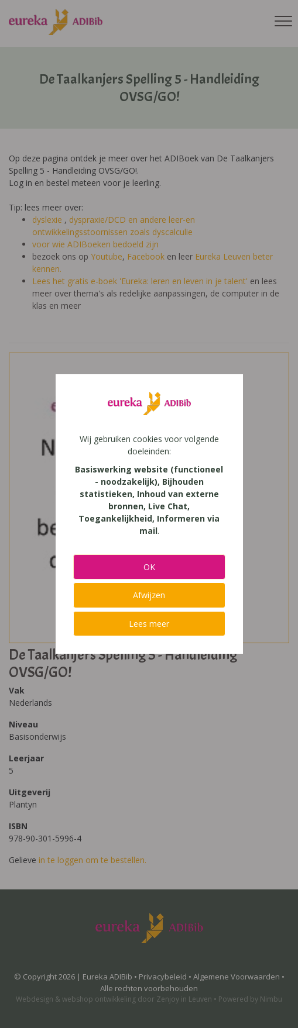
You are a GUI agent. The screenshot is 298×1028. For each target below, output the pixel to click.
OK (149, 566)
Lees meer (149, 623)
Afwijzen (149, 595)
